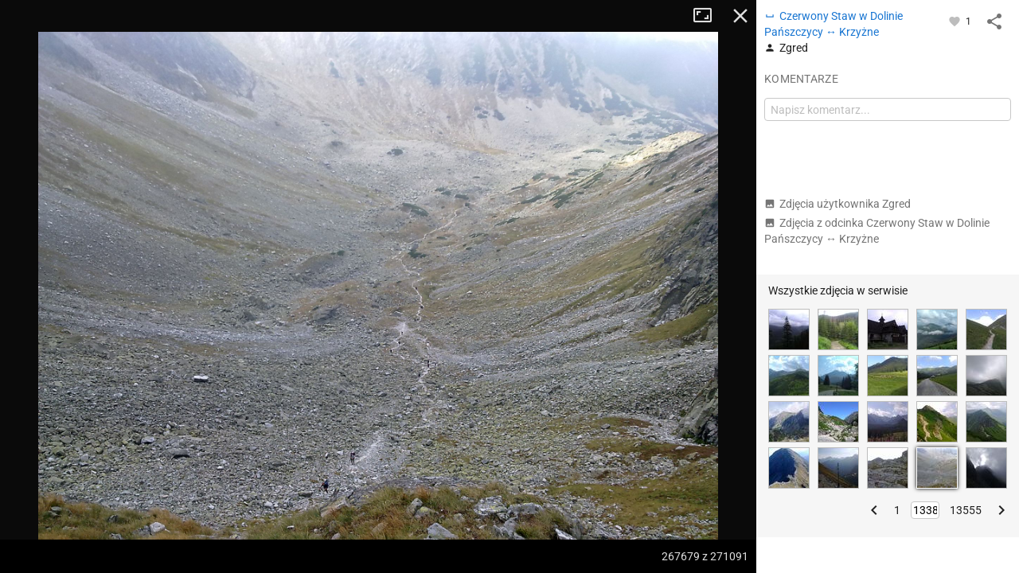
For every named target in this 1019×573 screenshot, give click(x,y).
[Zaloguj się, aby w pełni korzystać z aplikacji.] (956, 20)
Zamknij (740, 16)
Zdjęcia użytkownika (837, 203)
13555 (966, 510)
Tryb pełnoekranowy (708, 16)
